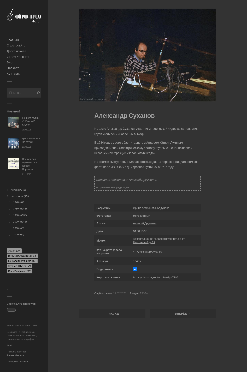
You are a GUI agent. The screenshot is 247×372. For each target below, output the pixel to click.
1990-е (17, 215)
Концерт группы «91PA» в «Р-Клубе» (30, 121)
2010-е (17, 228)
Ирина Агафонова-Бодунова (151, 207)
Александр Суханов (149, 251)
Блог (10, 62)
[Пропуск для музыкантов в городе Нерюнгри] (13, 163)
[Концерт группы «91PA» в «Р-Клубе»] (13, 122)
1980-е (17, 208)
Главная (13, 40)
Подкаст (13, 68)
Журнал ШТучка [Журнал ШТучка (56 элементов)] (19, 266)
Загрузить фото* (19, 56)
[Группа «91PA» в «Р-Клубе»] (13, 143)
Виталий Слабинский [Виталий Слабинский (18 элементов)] (22, 255)
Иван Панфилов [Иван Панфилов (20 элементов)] (19, 271)
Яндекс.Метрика (15, 355)
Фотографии (17, 196)
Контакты (14, 73)
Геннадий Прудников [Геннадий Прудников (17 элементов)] (22, 260)
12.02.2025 (119, 293)
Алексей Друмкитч (144, 223)
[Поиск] (38, 92)
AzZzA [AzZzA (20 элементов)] (14, 250)
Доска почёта (16, 51)
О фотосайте (16, 45)
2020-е (17, 234)
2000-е (17, 221)
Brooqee (24, 361)
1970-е (17, 202)
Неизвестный (141, 215)
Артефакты (16, 189)
